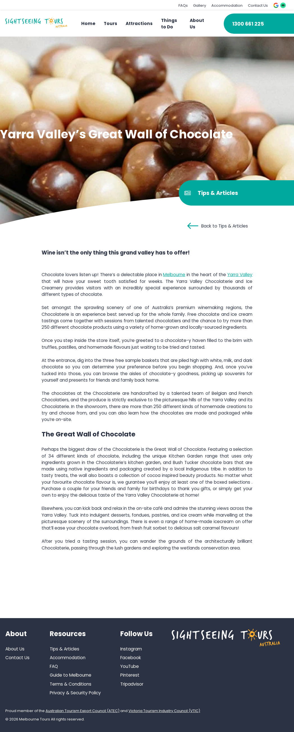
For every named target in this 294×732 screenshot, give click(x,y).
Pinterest (129, 675)
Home (88, 23)
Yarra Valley (239, 275)
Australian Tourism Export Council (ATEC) (82, 710)
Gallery (199, 5)
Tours (110, 23)
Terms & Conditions (70, 684)
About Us (14, 649)
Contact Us (258, 5)
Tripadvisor (131, 684)
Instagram (131, 649)
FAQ (54, 666)
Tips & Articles (64, 649)
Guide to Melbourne (70, 675)
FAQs (183, 5)
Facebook (130, 658)
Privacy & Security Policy (75, 693)
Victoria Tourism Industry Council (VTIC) (164, 710)
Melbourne (174, 275)
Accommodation (227, 5)
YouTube (129, 666)
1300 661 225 (248, 23)
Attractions (139, 23)
